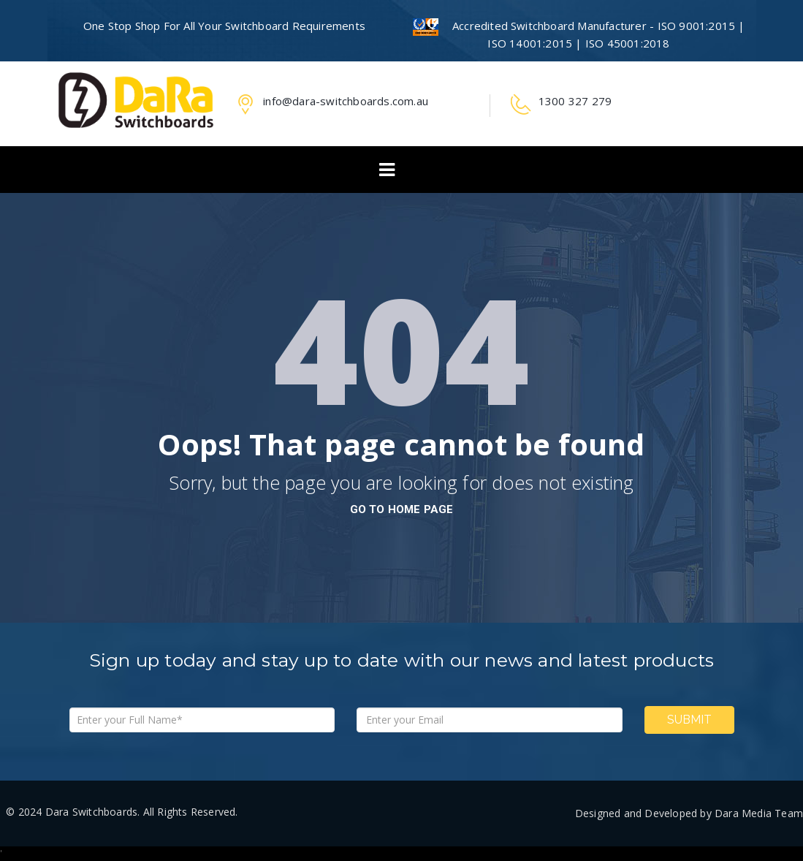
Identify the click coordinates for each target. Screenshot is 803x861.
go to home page (402, 509)
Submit (689, 720)
